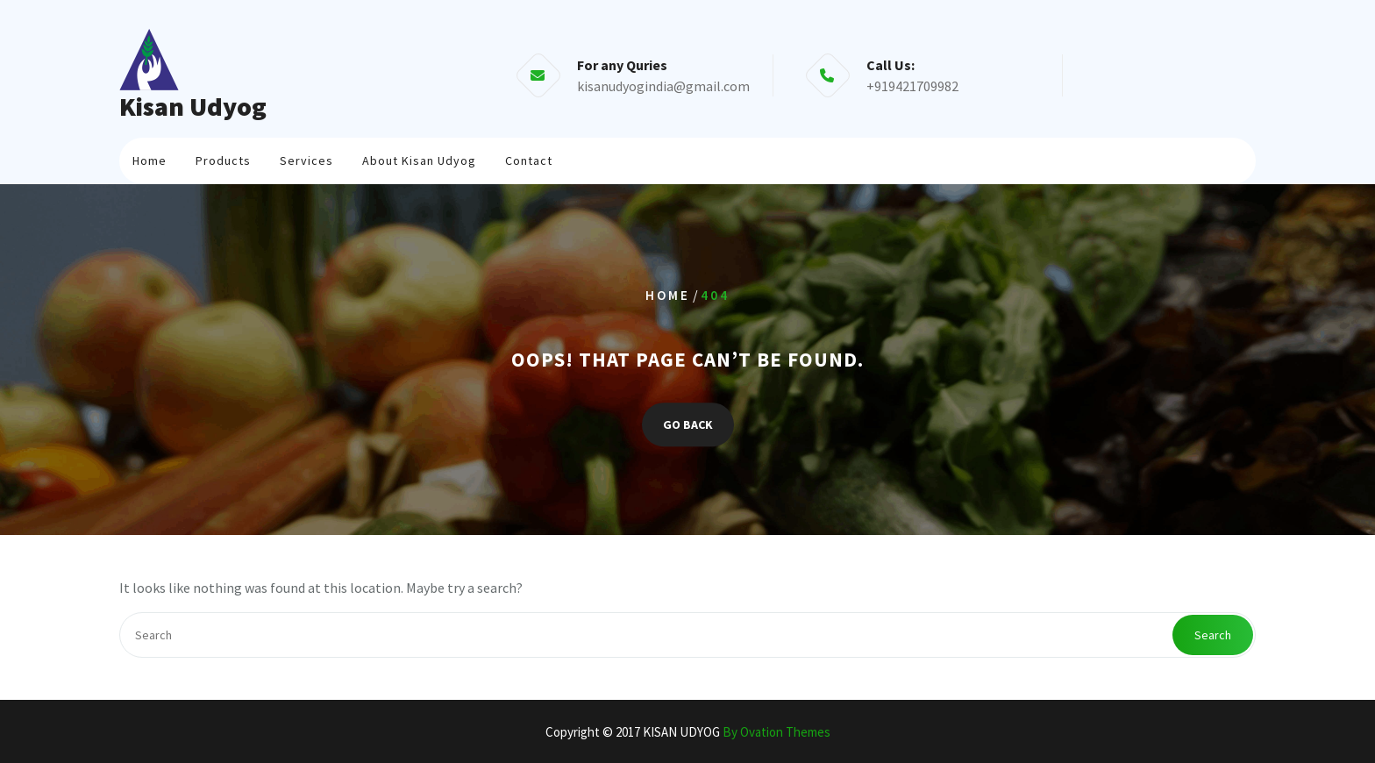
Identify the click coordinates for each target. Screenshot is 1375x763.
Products (223, 160)
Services (306, 160)
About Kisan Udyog (419, 160)
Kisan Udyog (193, 106)
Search (1212, 635)
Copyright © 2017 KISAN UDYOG (687, 732)
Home (149, 160)
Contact (528, 160)
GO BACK (688, 424)
